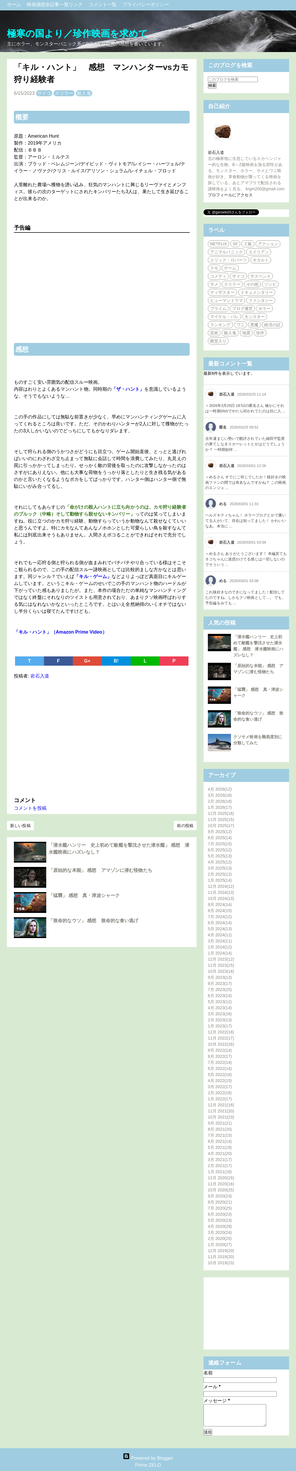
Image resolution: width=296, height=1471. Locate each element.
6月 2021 (220, 1141)
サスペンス (260, 276)
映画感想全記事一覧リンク (55, 4)
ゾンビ (270, 284)
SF (235, 243)
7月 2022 (220, 1062)
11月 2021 (221, 1111)
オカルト (261, 260)
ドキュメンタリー (256, 292)
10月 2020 (221, 1190)
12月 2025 (221, 813)
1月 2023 (220, 1026)
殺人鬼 (84, 93)
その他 (252, 284)
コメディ (218, 276)
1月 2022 (220, 1099)
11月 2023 (221, 965)
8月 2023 (220, 983)
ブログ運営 (242, 308)
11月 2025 (221, 819)
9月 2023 (220, 977)
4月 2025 (220, 862)
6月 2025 (220, 850)
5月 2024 (220, 928)
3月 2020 (220, 1232)
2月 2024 (220, 947)
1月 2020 (220, 1244)
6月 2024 (220, 922)
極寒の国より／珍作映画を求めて (77, 33)
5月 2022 (220, 1074)
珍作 (260, 333)
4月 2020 (220, 1226)
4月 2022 (220, 1080)
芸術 (214, 333)
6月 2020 (220, 1214)
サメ (214, 284)
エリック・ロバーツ (228, 260)
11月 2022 (221, 1038)
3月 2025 (220, 868)
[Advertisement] (102, 736)
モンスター (255, 316)
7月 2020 (220, 1208)
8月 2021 (220, 1129)
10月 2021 (221, 1117)
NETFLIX (218, 243)
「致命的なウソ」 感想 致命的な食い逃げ (93, 920)
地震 (246, 333)
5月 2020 (220, 1220)
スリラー (64, 93)
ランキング (220, 324)
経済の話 (272, 324)
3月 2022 (220, 1086)
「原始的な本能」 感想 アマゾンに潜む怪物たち (100, 870)
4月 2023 (220, 1007)
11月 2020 (221, 1184)
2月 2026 (220, 801)
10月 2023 (221, 971)
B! (116, 660)
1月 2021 (220, 1171)
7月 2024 (220, 916)
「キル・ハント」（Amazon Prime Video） (60, 632)
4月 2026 (220, 789)
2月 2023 (220, 1020)
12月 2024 (221, 886)
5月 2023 (220, 1001)
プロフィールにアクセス (230, 195)
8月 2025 (220, 837)
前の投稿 (185, 825)
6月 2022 (220, 1068)
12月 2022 (221, 1032)
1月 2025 (220, 880)
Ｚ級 (248, 243)
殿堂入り (218, 341)
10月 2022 (221, 1044)
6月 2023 (220, 995)
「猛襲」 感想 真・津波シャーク (84, 895)
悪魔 (254, 324)
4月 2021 (220, 1153)
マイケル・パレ (224, 316)
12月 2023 (221, 959)
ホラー (264, 308)
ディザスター (222, 292)
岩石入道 (216, 152)
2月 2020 (220, 1238)
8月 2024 (220, 910)
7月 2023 (220, 989)
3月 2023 (220, 1014)
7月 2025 (220, 843)
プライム (218, 308)
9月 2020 (220, 1196)
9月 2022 (220, 1050)
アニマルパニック (226, 252)
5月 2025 (220, 856)
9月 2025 (220, 831)
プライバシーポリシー (146, 4)
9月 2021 (220, 1123)
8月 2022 (220, 1056)
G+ (87, 660)
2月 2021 (220, 1165)
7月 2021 (220, 1135)
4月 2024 (220, 935)
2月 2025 (220, 874)
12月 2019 (221, 1250)
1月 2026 (220, 807)
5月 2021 (220, 1147)
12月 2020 (221, 1177)
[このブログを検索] (233, 79)
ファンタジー (261, 300)
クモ (214, 268)
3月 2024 (220, 941)
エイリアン (259, 252)
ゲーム (230, 268)
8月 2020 (220, 1202)
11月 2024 (221, 892)
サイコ (44, 93)
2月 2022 (220, 1092)
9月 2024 (220, 904)
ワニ (240, 324)
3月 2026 (220, 795)
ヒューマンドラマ (226, 300)
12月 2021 (221, 1105)
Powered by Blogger (148, 1458)
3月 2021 (220, 1159)
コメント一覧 (103, 4)
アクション (268, 243)
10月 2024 (221, 898)
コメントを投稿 (30, 808)
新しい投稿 (20, 825)
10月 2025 (221, 825)
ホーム (14, 4)
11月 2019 (221, 1256)
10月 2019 (221, 1262)
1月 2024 (220, 953)
